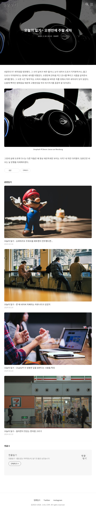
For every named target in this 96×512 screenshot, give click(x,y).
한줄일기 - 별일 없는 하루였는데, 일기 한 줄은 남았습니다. (29, 458)
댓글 (7, 445)
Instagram (57, 500)
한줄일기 (12, 455)
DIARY (56, 36)
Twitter (47, 500)
